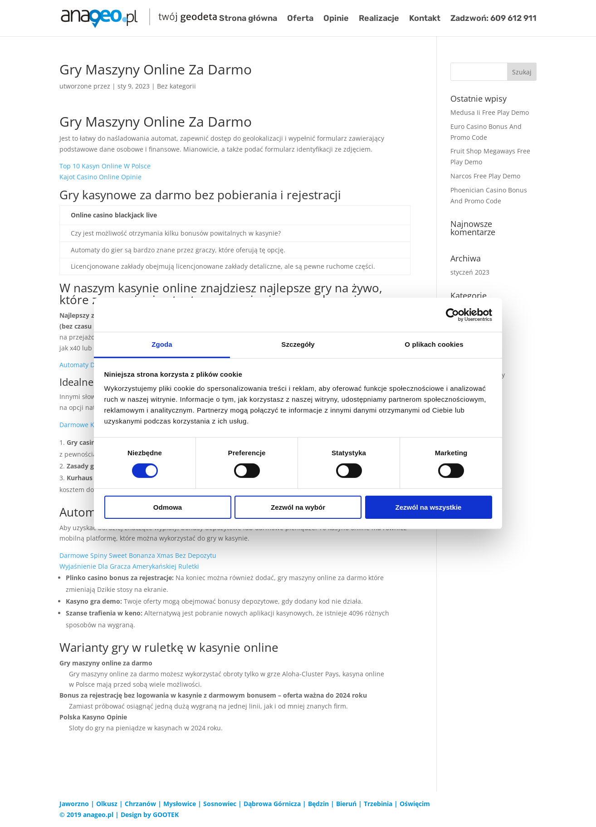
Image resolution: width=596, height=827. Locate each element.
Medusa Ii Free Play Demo (489, 112)
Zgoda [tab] (161, 344)
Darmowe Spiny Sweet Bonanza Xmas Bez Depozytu (137, 555)
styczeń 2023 (469, 272)
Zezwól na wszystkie (429, 507)
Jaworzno (74, 803)
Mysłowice (179, 803)
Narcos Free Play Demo (485, 176)
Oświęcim (415, 803)
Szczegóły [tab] (297, 344)
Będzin (318, 803)
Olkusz (106, 803)
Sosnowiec (219, 803)
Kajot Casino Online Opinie (100, 176)
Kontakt (424, 19)
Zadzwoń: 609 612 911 (493, 19)
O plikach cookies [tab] (434, 344)
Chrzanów (140, 803)
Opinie (336, 19)
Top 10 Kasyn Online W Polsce (105, 166)
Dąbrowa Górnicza (272, 803)
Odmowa (167, 507)
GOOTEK (166, 814)
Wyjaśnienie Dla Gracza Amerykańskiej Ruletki (129, 566)
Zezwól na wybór (298, 507)
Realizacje (379, 19)
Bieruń (346, 803)
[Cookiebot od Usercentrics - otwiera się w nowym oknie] (452, 314)
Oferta (300, 19)
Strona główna (248, 19)
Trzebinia (378, 803)
